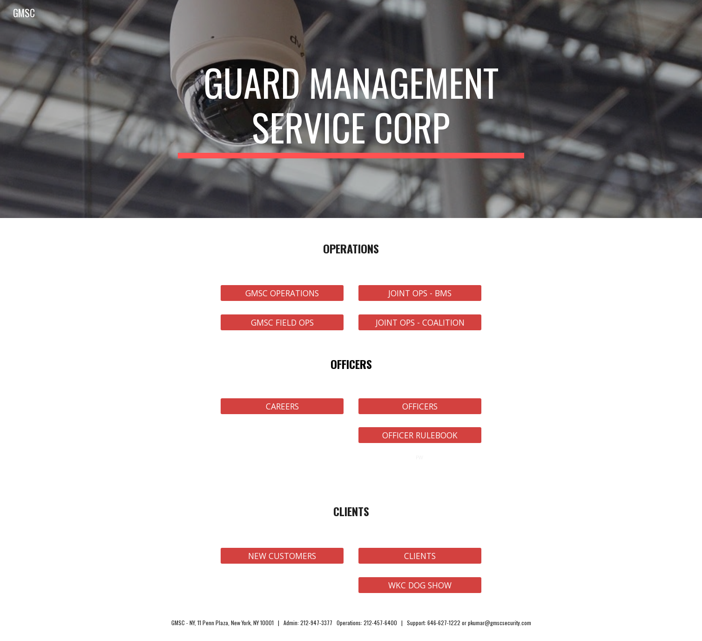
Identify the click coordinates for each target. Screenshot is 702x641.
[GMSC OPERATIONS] (282, 293)
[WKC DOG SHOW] (419, 585)
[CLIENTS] (419, 556)
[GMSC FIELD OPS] (282, 322)
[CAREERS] (282, 406)
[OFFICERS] (419, 406)
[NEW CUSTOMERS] (282, 556)
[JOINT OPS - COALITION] (419, 322)
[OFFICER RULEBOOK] (419, 435)
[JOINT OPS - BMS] (419, 293)
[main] (351, 109)
